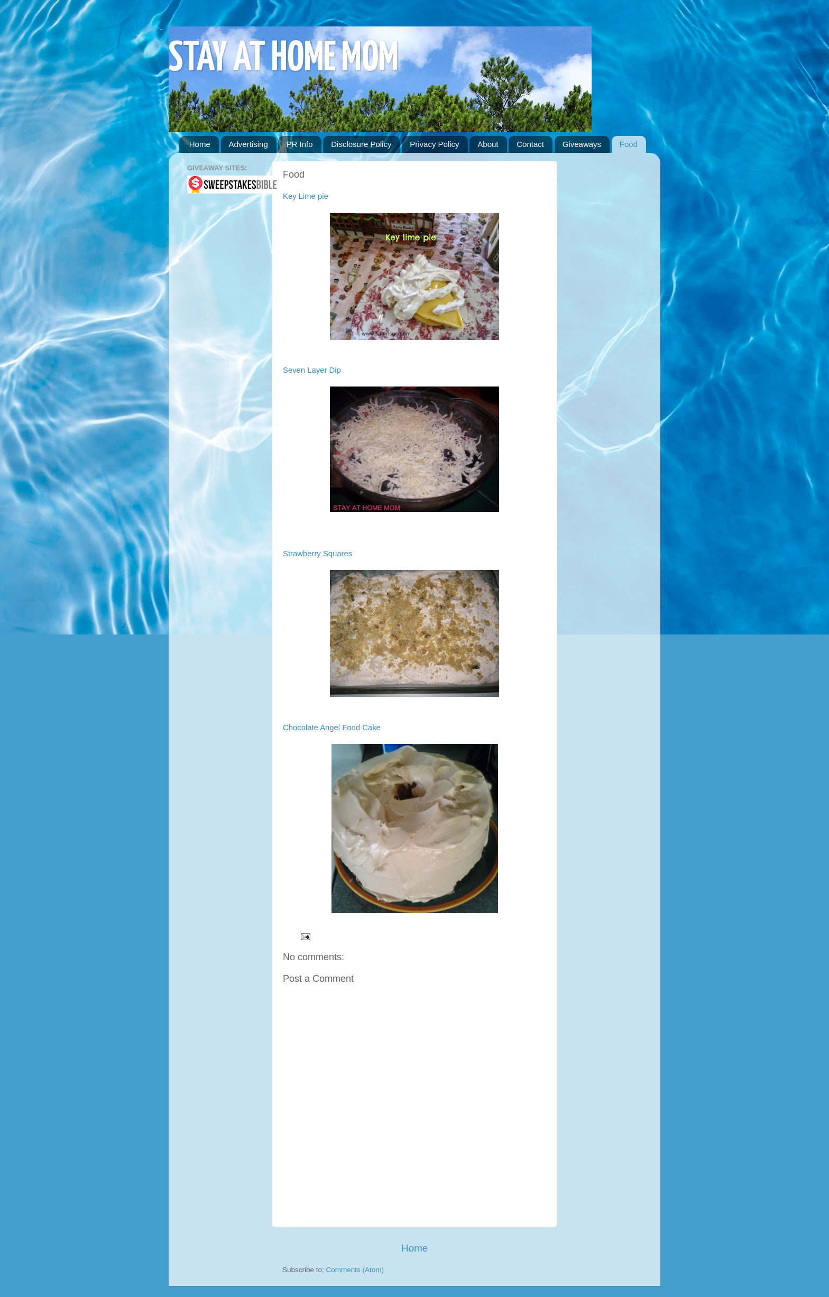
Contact (530, 144)
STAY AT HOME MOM (284, 59)
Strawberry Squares (317, 553)
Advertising (248, 144)
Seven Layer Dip (312, 370)
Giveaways (582, 144)
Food (629, 144)
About (487, 144)
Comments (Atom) (355, 1270)
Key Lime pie (305, 196)
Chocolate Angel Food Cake (332, 727)
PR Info (299, 144)
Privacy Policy (434, 144)
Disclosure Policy (361, 144)
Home (199, 144)
